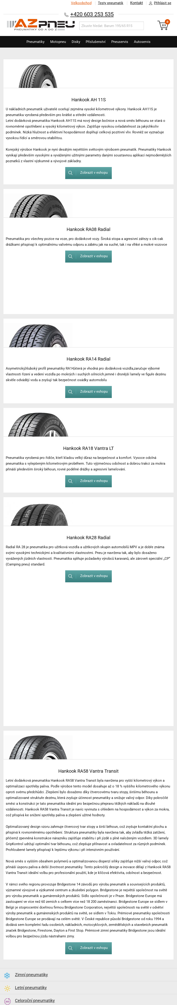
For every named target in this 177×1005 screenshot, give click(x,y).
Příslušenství (96, 42)
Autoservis (145, 42)
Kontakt (136, 3)
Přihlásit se (158, 3)
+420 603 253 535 (92, 14)
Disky (75, 42)
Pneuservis (121, 42)
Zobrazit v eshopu (86, 172)
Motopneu (56, 42)
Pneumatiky (32, 42)
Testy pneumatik (110, 3)
